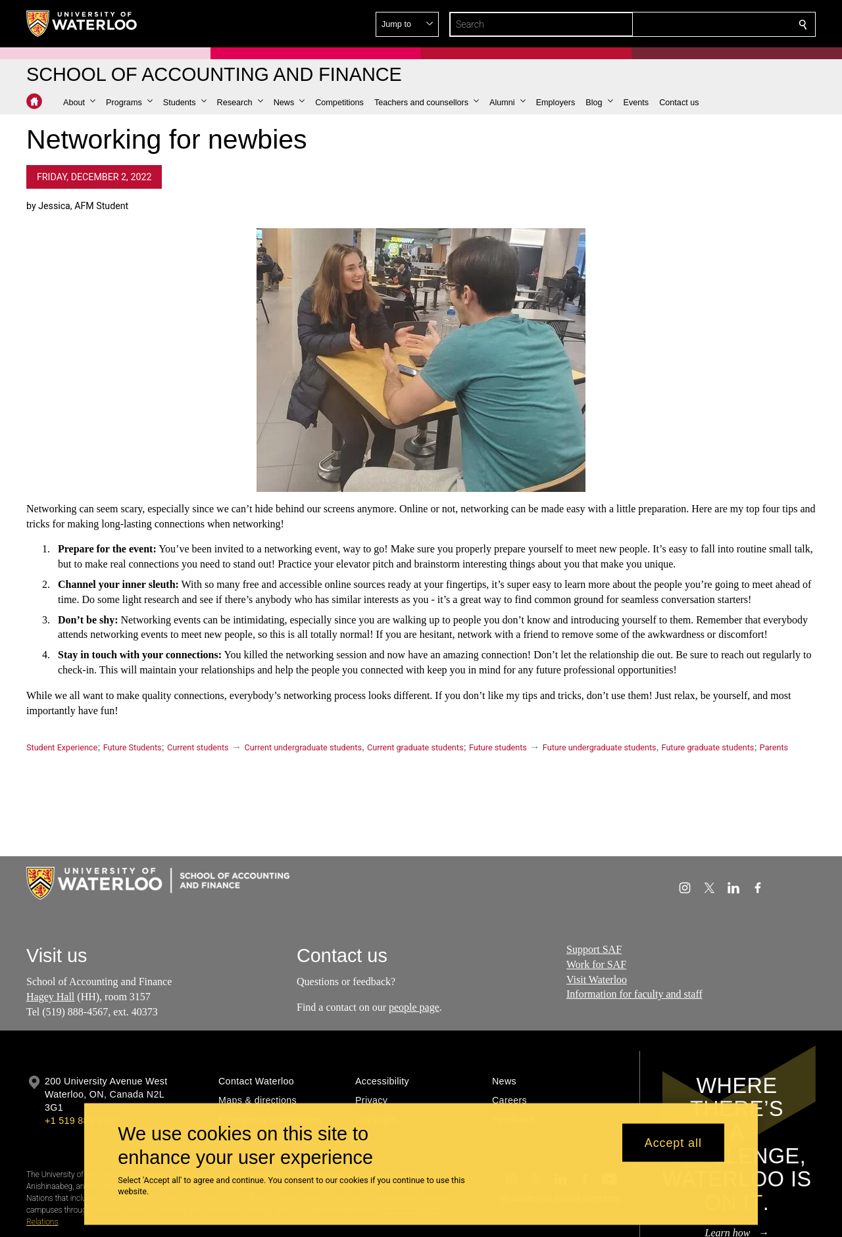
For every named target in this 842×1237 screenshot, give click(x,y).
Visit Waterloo (596, 979)
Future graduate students (708, 747)
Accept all (673, 1142)
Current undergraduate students (303, 747)
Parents (774, 747)
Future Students (132, 747)
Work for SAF (596, 964)
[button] (708, 24)
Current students (198, 747)
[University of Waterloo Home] (82, 24)
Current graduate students (415, 747)
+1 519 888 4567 (81, 1120)
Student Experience (61, 747)
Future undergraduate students (599, 747)
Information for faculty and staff (634, 994)
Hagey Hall (50, 996)
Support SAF (594, 949)
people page (414, 1007)
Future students (498, 747)
